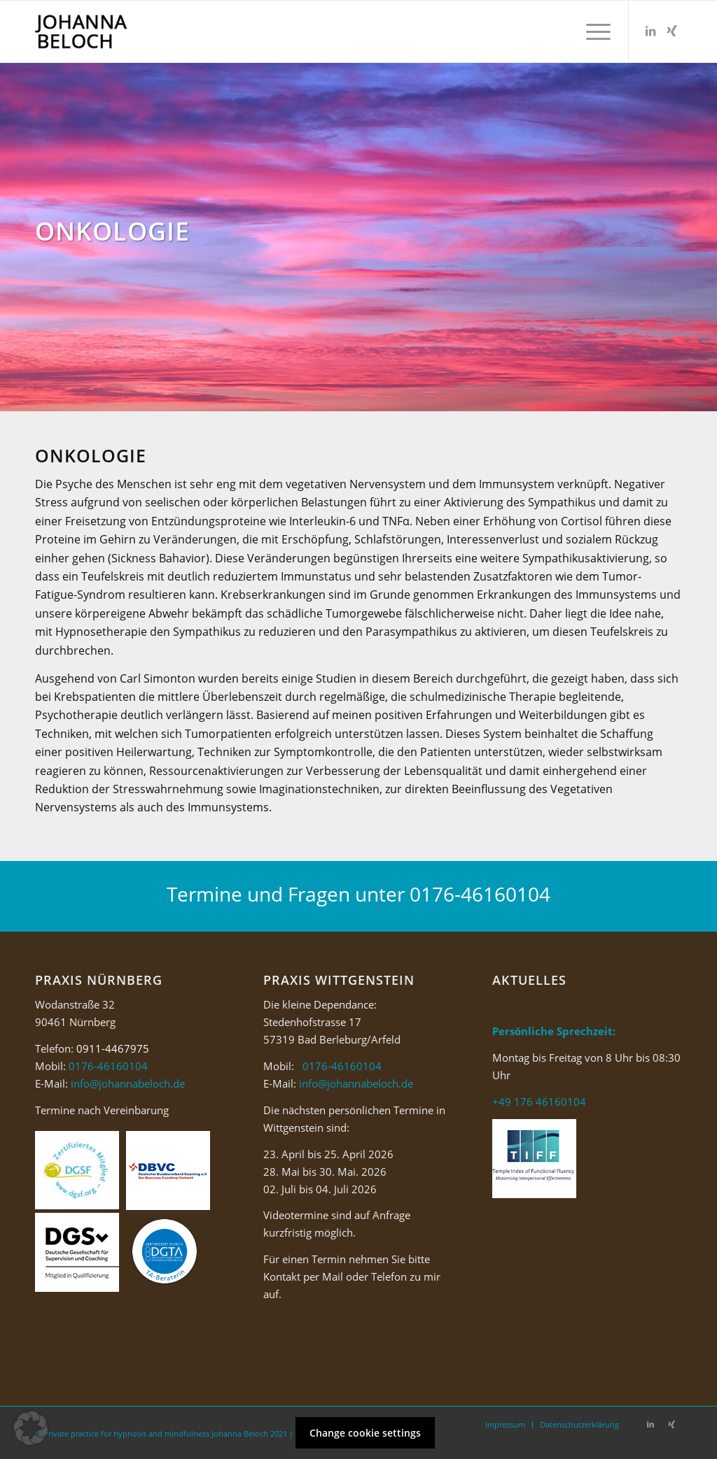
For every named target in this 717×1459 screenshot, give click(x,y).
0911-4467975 (112, 1048)
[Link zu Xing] (671, 30)
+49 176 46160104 (539, 1102)
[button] (31, 1428)
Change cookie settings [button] (365, 1432)
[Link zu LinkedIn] (650, 30)
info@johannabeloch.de (128, 1083)
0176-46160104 (480, 894)
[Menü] (594, 31)
